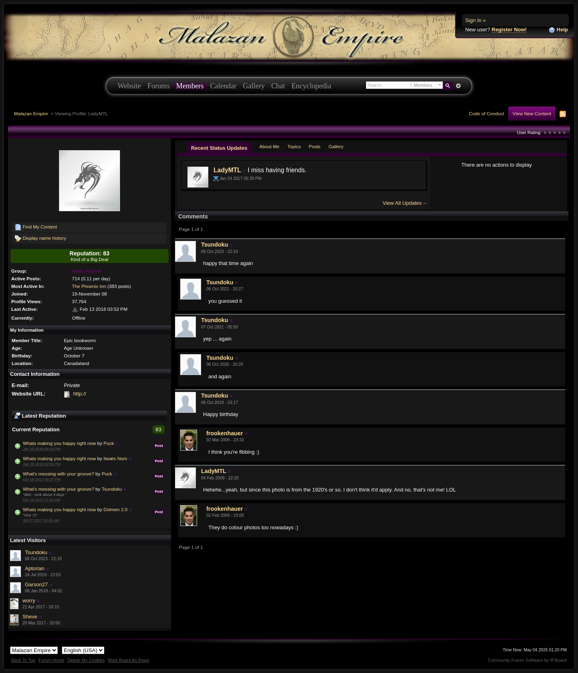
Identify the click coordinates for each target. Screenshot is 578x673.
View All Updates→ (405, 203)
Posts (314, 146)
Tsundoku (112, 488)
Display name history (40, 238)
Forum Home (51, 660)
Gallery (254, 86)
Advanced (458, 86)
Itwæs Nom (115, 458)
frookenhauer (224, 433)
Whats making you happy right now (59, 443)
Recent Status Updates (219, 148)
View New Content (532, 113)
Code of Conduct (486, 113)
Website (129, 86)
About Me (269, 146)
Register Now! (509, 30)
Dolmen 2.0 (116, 509)
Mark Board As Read (128, 660)
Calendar (223, 86)
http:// (79, 394)
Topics (294, 146)
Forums (158, 86)
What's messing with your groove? (58, 473)
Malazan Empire (31, 113)
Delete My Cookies (86, 660)
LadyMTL (227, 170)
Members (190, 86)
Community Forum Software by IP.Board (527, 660)
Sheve (29, 617)
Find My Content (36, 227)
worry (28, 601)
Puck (109, 443)
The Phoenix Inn (89, 286)
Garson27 (36, 584)
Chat (278, 86)
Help (558, 30)
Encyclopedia (311, 86)
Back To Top (23, 660)
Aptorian (34, 568)
